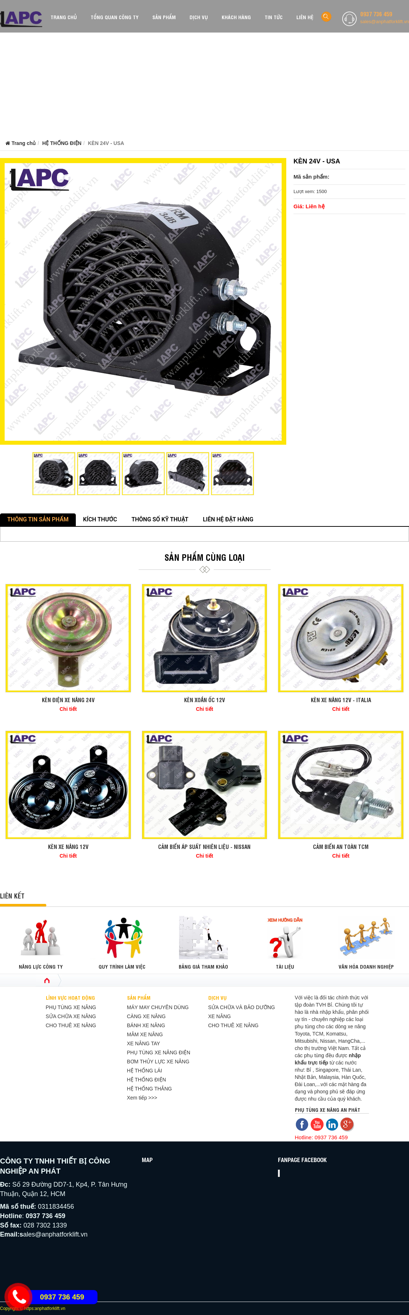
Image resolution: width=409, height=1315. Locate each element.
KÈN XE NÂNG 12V (68, 846)
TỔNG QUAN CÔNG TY (115, 16)
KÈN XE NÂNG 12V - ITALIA (341, 700)
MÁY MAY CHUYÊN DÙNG (158, 1007)
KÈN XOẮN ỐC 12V (204, 700)
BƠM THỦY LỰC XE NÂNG (158, 1061)
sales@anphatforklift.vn (384, 21)
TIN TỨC (274, 16)
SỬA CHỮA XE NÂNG (71, 1016)
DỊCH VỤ (199, 16)
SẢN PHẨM (164, 16)
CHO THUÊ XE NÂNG (71, 1025)
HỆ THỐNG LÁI (144, 1070)
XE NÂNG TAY (143, 1043)
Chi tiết (68, 709)
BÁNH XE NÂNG (146, 1025)
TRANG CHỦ (64, 16)
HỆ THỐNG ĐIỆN (62, 143)
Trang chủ (20, 143)
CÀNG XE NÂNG (146, 1016)
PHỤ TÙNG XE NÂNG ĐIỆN (159, 1052)
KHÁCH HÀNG (236, 16)
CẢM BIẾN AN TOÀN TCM (341, 846)
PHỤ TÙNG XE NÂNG (71, 1007)
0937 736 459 (376, 14)
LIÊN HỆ (304, 16)
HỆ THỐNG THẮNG (149, 1089)
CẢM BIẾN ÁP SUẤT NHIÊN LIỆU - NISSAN (204, 846)
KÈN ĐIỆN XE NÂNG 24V (68, 700)
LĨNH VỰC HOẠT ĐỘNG (70, 997)
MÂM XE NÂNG (145, 1034)
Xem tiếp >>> (142, 1098)
